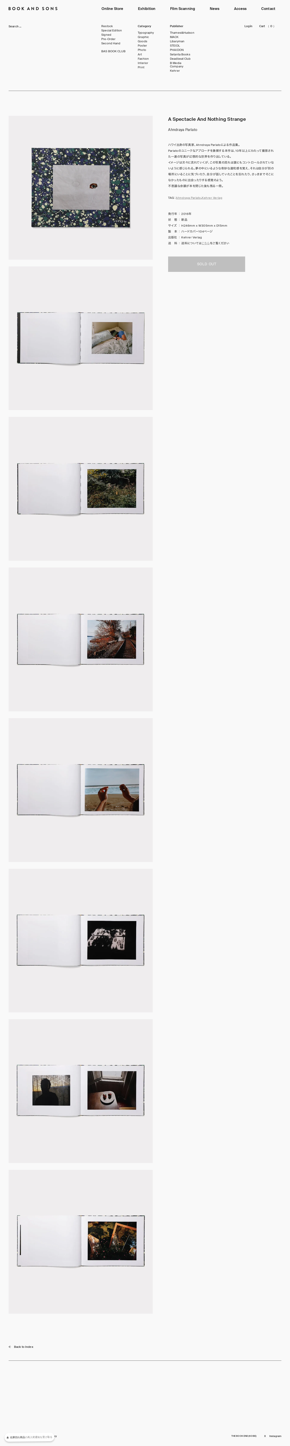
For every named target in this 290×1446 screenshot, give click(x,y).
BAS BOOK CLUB (113, 51)
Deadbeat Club (180, 59)
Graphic (143, 37)
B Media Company (176, 64)
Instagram (275, 1436)
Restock (107, 26)
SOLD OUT (206, 264)
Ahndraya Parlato (188, 198)
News (214, 8)
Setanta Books (180, 54)
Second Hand (110, 43)
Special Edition (111, 30)
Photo (142, 50)
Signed (106, 35)
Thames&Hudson (182, 33)
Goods (142, 41)
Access (240, 8)
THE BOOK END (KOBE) (243, 1436)
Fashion (143, 59)
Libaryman (177, 41)
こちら (206, 243)
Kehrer (175, 71)
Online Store (112, 8)
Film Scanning (182, 8)
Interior (143, 63)
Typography (146, 33)
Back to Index (21, 1347)
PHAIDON (177, 50)
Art (140, 54)
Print (141, 67)
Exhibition (147, 8)
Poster (142, 45)
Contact (268, 8)
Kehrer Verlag (212, 198)
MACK (174, 37)
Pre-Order (108, 39)
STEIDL (175, 45)
